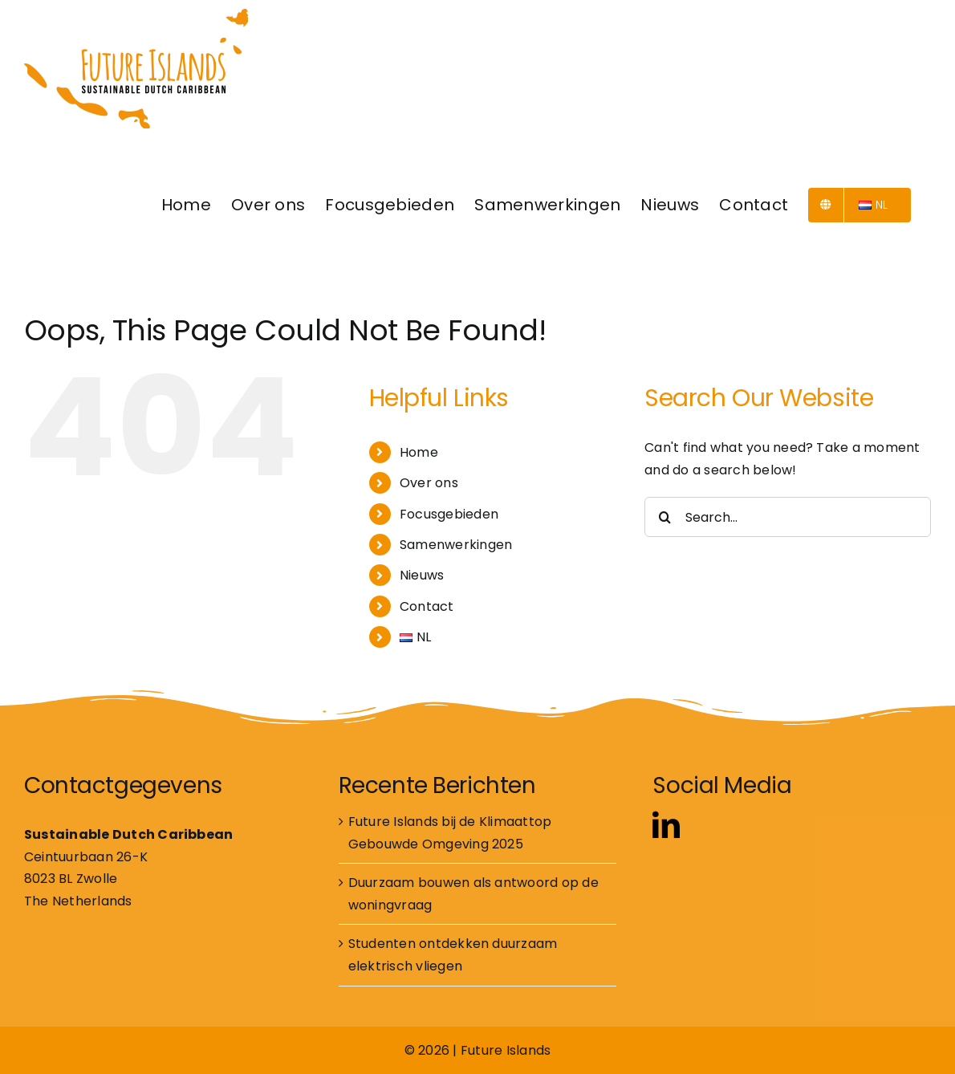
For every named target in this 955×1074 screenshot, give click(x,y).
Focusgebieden (449, 514)
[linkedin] (666, 824)
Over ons (429, 483)
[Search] (664, 517)
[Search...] (787, 517)
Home (419, 452)
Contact (427, 606)
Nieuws (422, 575)
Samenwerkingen (456, 544)
